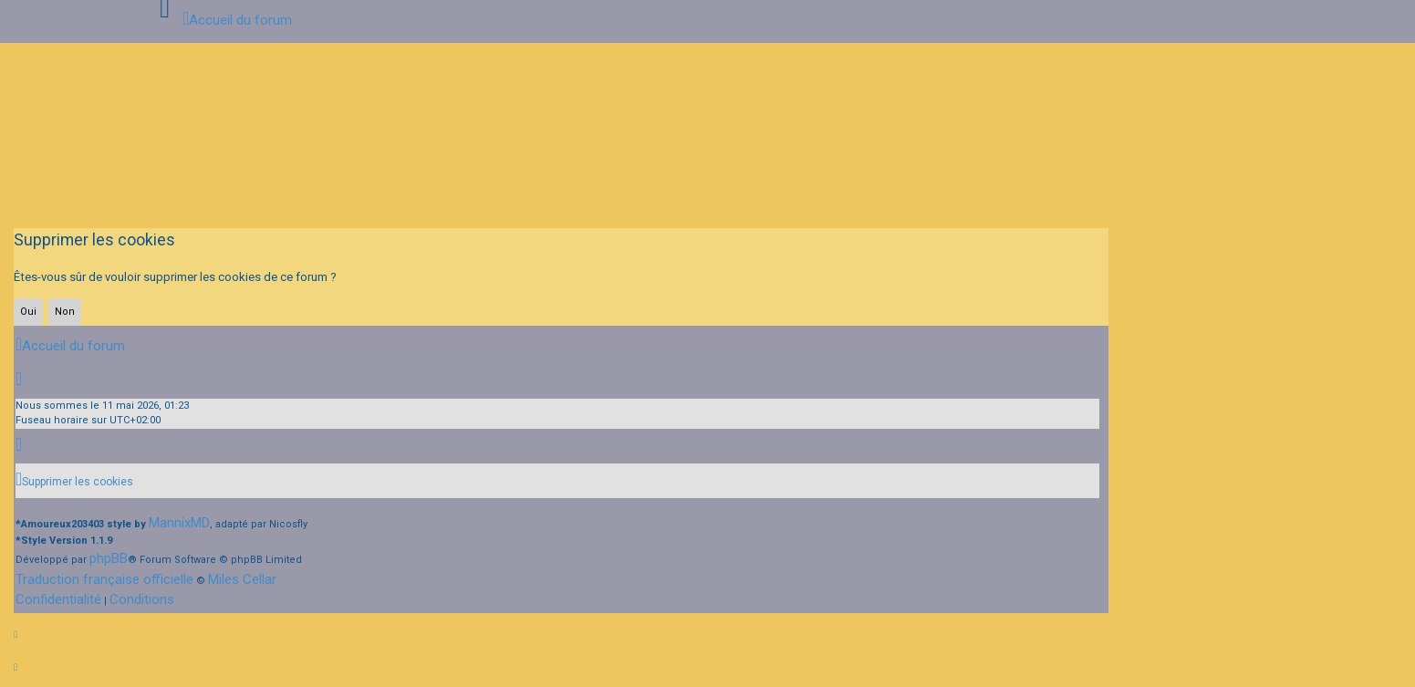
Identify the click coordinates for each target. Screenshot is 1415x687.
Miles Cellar (242, 579)
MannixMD (179, 523)
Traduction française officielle (104, 579)
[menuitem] (74, 480)
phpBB (108, 558)
